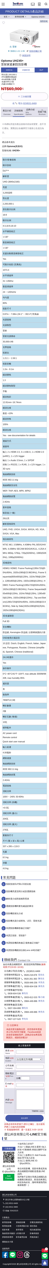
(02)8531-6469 (30, 103)
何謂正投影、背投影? (16, 935)
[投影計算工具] (39, 7)
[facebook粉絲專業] (5, 1257)
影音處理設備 (21, 1237)
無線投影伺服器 (8, 1233)
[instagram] (20, 1257)
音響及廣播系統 (36, 1222)
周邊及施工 (34, 1237)
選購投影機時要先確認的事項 (19, 906)
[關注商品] (45, 1250)
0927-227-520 (14, 1019)
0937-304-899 (14, 1008)
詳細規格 (18, 112)
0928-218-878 (30, 975)
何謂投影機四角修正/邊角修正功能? (22, 943)
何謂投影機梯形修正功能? (18, 928)
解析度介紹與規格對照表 (17, 899)
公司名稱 (9, 1065)
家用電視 (19, 1230)
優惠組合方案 (7, 1242)
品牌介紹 (30, 111)
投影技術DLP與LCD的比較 (18, 884)
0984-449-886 (30, 1001)
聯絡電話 (9, 1073)
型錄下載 (42, 111)
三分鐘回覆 (24, 96)
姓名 (7, 1050)
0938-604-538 (30, 986)
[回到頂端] (45, 1263)
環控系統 (33, 1226)
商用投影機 (6, 1226)
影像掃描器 (34, 1233)
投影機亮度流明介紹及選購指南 (20, 891)
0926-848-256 (30, 983)
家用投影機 (6, 1222)
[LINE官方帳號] (12, 1257)
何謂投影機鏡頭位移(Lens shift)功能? (23, 950)
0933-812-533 (30, 997)
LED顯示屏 (20, 1233)
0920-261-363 (30, 979)
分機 (18, 1078)
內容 (7, 1100)
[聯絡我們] (33, 7)
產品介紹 (7, 112)
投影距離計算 (34, 51)
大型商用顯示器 (22, 1226)
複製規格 (44, 21)
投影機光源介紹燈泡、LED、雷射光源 (24, 921)
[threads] (27, 1257)
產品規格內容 (23, 124)
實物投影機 (20, 1222)
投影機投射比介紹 (14, 913)
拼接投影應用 (7, 1237)
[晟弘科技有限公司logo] (18, 5)
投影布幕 (5, 1230)
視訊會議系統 (35, 1230)
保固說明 (24, 55)
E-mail (8, 1083)
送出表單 (24, 1118)
